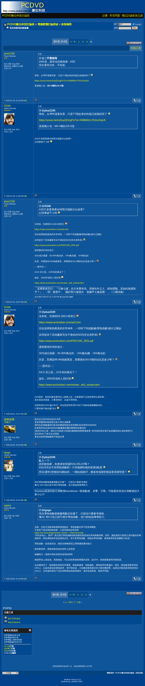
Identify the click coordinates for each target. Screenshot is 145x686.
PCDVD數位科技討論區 (16, 15)
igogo (7, 452)
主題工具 (136, 48)
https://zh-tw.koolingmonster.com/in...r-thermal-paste (59, 533)
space (7, 505)
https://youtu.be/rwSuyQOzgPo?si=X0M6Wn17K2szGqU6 (62, 80)
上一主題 (68, 602)
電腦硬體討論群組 (48, 24)
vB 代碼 (7, 646)
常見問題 (115, 15)
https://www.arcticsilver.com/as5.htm (52, 229)
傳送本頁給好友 (14, 622)
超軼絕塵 (9, 419)
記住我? (136, 25)
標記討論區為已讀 (132, 15)
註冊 (105, 15)
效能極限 (66, 24)
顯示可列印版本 (14, 619)
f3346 (7, 105)
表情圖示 (7, 648)
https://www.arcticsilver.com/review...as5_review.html (59, 283)
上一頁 (73, 42)
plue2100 (9, 53)
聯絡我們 (110, 673)
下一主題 (76, 602)
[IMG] (6, 651)
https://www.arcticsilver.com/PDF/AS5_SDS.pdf (57, 245)
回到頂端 (139, 673)
